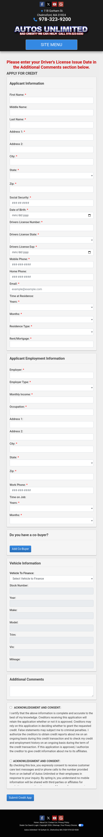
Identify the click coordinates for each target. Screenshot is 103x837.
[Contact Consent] (11, 761)
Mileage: (15, 659)
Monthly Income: (20, 394)
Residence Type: (20, 326)
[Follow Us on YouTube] (54, 4)
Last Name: (17, 119)
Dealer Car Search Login (29, 825)
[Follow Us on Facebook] (42, 4)
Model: (14, 622)
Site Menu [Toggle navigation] (51, 44)
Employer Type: (19, 382)
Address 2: (16, 144)
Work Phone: (18, 485)
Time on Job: (18, 497)
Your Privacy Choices (72, 825)
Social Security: (19, 197)
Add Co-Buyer (20, 549)
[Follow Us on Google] (60, 4)
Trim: (13, 634)
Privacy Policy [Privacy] (63, 822)
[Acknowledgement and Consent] (11, 707)
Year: (13, 597)
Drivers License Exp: (22, 246)
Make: (13, 610)
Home (36, 822)
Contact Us (52, 822)
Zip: (12, 183)
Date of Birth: (18, 209)
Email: (13, 283)
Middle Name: (18, 107)
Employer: (16, 369)
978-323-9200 (55, 19)
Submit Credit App (20, 797)
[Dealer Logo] (51, 30)
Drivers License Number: (25, 222)
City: (12, 156)
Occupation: (17, 406)
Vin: (12, 647)
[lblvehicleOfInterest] (51, 578)
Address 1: (16, 131)
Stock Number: (19, 585)
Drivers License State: (23, 234)
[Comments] (51, 691)
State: (13, 170)
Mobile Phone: (19, 259)
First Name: (17, 94)
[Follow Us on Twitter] (48, 4)
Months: (15, 314)
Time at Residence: (22, 296)
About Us (43, 822)
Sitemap (56, 825)
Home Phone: (18, 271)
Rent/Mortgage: (20, 338)
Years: (14, 301)
